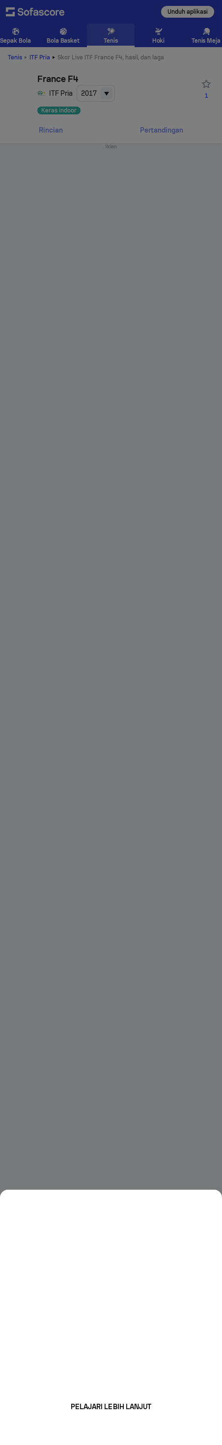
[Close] (207, 1200)
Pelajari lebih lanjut (111, 1407)
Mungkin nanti (111, 1428)
